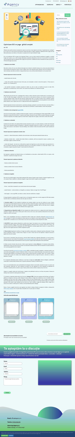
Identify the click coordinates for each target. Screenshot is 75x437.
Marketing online (59, 54)
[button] (61, 5)
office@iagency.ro (63, 1)
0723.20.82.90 (56, 1)
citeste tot (12, 321)
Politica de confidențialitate (39, 433)
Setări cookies (66, 433)
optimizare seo (8, 292)
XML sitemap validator (8, 288)
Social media (58, 60)
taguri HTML (20, 110)
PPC (57, 56)
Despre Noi (50, 4)
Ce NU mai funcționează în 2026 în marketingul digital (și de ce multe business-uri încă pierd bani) (63, 33)
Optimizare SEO (39, 4)
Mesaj (5, 377)
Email (5, 366)
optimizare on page (15, 292)
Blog (57, 52)
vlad (4, 47)
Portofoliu (68, 4)
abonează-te (67, 334)
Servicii (58, 4)
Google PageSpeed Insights (29, 239)
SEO (7, 47)
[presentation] (55, 338)
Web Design (58, 62)
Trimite (7, 392)
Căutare (67, 15)
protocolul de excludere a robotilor (20, 250)
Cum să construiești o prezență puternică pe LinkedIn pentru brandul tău (63, 40)
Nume (5, 361)
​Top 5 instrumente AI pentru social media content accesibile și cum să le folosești (63, 23)
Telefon (6, 371)
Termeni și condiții (55, 433)
